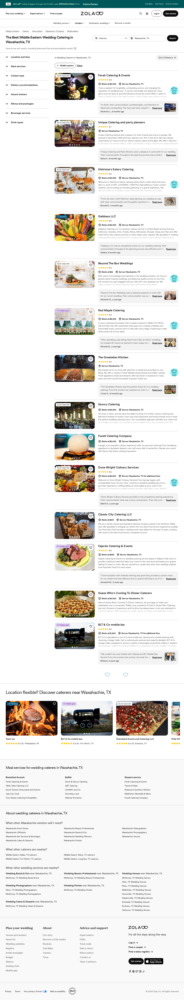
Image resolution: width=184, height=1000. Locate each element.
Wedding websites (15, 943)
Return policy (86, 952)
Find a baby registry (141, 951)
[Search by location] (147, 38)
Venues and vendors (16, 934)
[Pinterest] (133, 971)
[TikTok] (143, 971)
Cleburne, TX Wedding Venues (136, 910)
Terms (77, 4)
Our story (47, 934)
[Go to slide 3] (74, 98)
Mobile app (11, 970)
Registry (10, 948)
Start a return (86, 948)
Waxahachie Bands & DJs (75, 832)
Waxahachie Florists (73, 840)
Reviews (47, 943)
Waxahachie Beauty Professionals (79, 828)
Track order (86, 943)
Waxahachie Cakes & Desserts (19, 840)
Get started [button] (170, 13)
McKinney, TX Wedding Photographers (23, 893)
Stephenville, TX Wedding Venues (137, 898)
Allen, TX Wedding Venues (134, 881)
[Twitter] (136, 971)
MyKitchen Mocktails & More (138, 793)
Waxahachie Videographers (134, 828)
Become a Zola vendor (54, 939)
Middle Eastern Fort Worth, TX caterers (23, 858)
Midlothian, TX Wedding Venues (136, 889)
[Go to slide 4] (77, 98)
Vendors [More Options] (79, 23)
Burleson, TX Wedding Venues (136, 906)
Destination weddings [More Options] (99, 23)
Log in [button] (156, 13)
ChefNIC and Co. (73, 789)
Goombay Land (72, 793)
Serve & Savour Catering (76, 781)
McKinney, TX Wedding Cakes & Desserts (24, 906)
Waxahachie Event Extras (17, 828)
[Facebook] (130, 971)
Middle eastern (72, 31)
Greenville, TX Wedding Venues (136, 893)
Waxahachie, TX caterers (55, 31)
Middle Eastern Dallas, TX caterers (21, 854)
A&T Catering (71, 785)
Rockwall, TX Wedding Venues (136, 902)
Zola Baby (149, 4)
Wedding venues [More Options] (61, 23)
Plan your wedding (16, 13)
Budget (9, 957)
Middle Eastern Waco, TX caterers (79, 854)
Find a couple (56, 13)
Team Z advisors (88, 961)
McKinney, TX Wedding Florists (78, 889)
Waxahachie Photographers (134, 832)
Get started (136, 961)
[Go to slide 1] (70, 98)
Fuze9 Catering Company (136, 797)
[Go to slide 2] (72, 98)
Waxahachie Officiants (16, 832)
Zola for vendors (172, 4)
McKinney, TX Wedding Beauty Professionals (84, 877)
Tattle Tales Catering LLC (17, 785)
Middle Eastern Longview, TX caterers (81, 858)
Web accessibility (57, 991)
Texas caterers (37, 31)
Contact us (85, 957)
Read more (157, 108)
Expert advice (38, 13)
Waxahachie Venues (131, 836)
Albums (10, 961)
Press (45, 957)
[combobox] (148, 38)
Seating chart (12, 966)
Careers (47, 952)
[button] (126, 38)
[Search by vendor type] (111, 38)
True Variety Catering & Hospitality (21, 797)
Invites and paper (14, 952)
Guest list (10, 939)
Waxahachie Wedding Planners (78, 836)
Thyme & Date (131, 785)
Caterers (25, 31)
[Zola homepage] (92, 13)
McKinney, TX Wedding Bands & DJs (22, 877)
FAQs (82, 939)
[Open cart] (147, 13)
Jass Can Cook (12, 793)
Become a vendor (123, 23)
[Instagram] (140, 971)
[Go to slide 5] (79, 98)
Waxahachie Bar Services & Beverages (23, 836)
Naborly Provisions (73, 797)
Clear (80, 65)
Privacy (8, 991)
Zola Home (159, 4)
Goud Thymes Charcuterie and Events (23, 789)
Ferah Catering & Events (17, 781)
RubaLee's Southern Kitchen (137, 789)
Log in (133, 942)
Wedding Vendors (12, 31)
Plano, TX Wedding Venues (134, 885)
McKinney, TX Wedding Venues (136, 877)
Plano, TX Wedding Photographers (21, 889)
